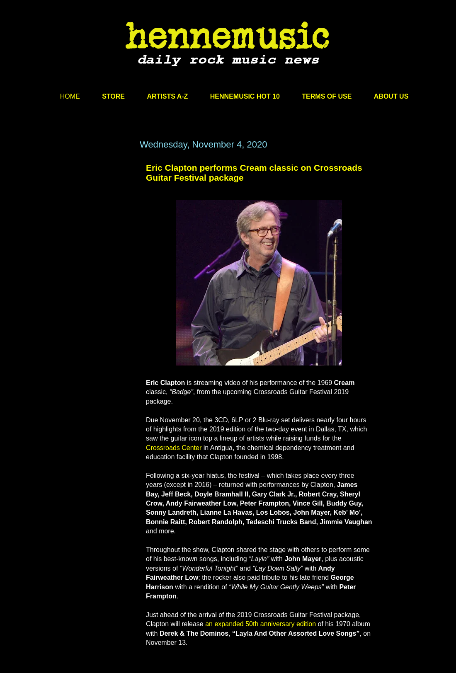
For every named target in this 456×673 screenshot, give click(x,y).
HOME (70, 96)
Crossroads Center (173, 447)
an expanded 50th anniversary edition (260, 623)
